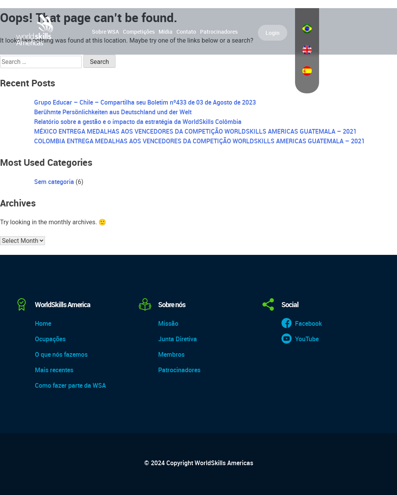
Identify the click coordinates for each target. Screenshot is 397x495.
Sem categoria (54, 181)
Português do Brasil (307, 28)
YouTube (307, 339)
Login (273, 32)
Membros (171, 354)
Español (307, 71)
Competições (139, 31)
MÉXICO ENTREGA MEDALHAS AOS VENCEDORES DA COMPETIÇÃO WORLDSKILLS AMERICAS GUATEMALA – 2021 (195, 131)
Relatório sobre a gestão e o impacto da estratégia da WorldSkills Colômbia (138, 121)
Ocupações (50, 339)
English (307, 50)
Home (43, 323)
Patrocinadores (219, 31)
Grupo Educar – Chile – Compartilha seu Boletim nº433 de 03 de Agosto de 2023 (145, 102)
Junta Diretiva (177, 339)
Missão (168, 323)
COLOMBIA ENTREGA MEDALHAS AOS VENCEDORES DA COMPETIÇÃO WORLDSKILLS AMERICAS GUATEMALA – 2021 (199, 141)
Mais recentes (54, 370)
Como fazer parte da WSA (70, 385)
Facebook (308, 323)
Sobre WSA (105, 31)
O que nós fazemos (61, 354)
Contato (186, 31)
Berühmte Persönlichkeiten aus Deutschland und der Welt (113, 112)
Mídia (166, 31)
